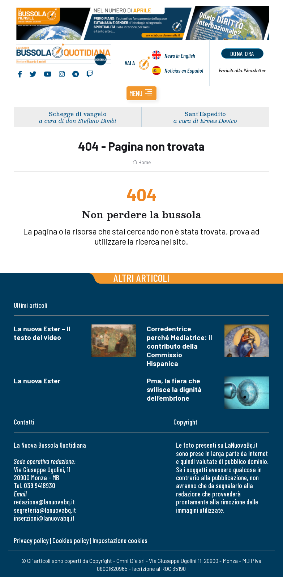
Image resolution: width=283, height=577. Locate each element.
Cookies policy (70, 540)
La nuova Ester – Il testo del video (42, 332)
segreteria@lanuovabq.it (45, 510)
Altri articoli (141, 277)
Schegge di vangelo (78, 113)
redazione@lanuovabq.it (44, 502)
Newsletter (242, 70)
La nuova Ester (37, 380)
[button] (141, 93)
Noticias (183, 70)
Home (141, 162)
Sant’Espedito (205, 113)
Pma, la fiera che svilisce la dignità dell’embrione (174, 389)
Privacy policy (31, 540)
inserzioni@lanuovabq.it (44, 518)
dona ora (242, 53)
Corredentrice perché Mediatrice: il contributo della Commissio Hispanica (179, 345)
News (179, 55)
